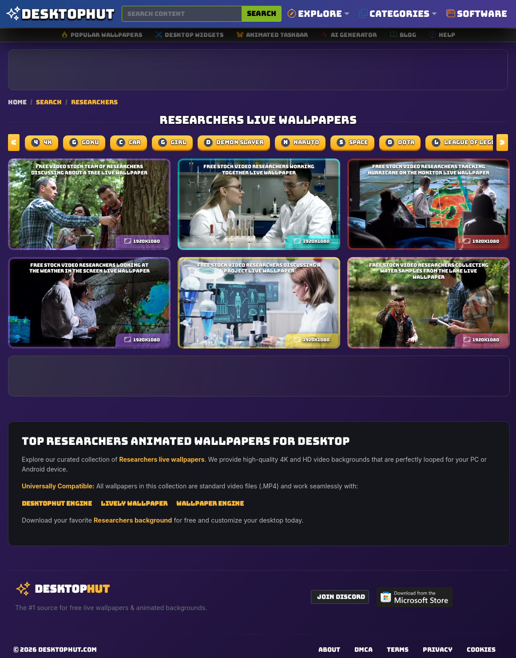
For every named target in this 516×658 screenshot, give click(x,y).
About (329, 650)
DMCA (363, 650)
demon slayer (234, 142)
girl (172, 142)
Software (476, 14)
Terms (398, 650)
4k (41, 142)
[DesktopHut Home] (60, 14)
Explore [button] (314, 14)
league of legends (470, 142)
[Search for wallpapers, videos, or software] (182, 14)
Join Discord (341, 597)
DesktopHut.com (67, 650)
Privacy (437, 650)
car (128, 142)
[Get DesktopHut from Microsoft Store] (415, 597)
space (352, 142)
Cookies (481, 650)
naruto (300, 142)
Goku (84, 142)
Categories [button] (394, 14)
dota (399, 142)
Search (261, 13)
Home (17, 102)
